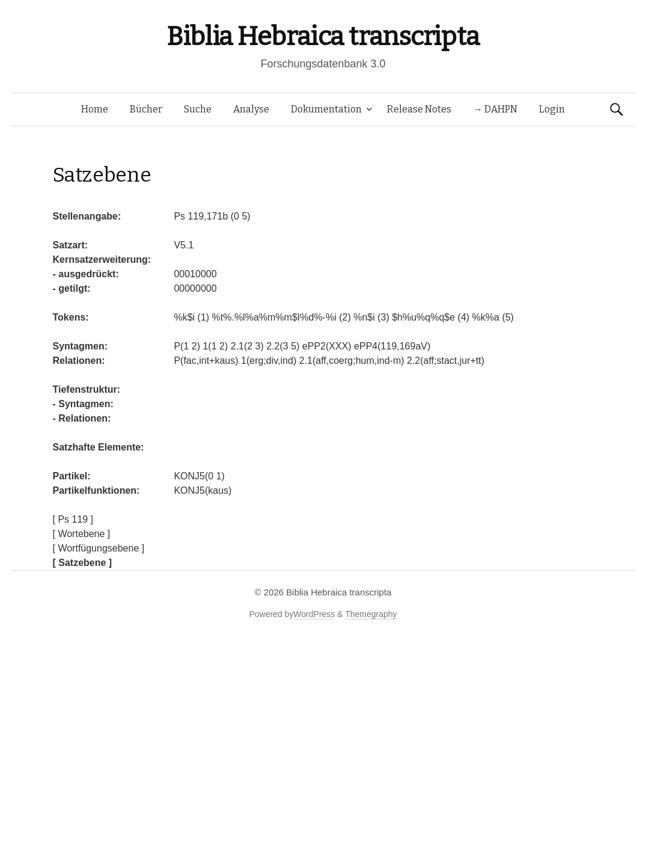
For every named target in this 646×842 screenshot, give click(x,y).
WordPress (314, 614)
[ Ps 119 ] (73, 519)
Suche (198, 109)
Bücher (146, 109)
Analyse (251, 109)
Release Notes (419, 109)
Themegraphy (371, 614)
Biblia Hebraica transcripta (322, 36)
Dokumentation (326, 109)
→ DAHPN (495, 109)
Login (552, 109)
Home (94, 109)
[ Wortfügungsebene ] (99, 548)
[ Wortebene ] (82, 534)
